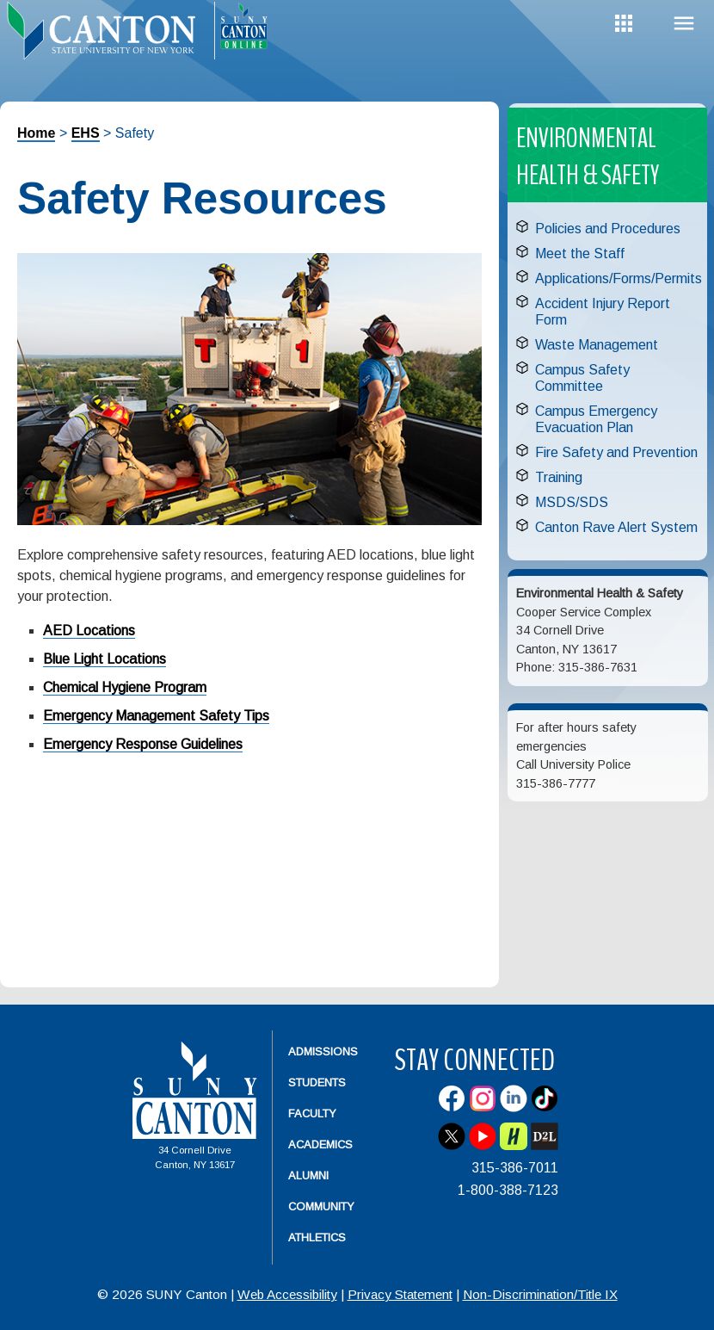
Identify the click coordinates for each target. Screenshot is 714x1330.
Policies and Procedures (607, 228)
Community (321, 1206)
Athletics (317, 1237)
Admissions (323, 1051)
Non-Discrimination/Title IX (540, 1294)
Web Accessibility (287, 1294)
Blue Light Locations (104, 659)
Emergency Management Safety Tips (156, 715)
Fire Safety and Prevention (616, 452)
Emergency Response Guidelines (143, 744)
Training (558, 477)
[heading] (107, 39)
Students (317, 1082)
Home (36, 133)
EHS (85, 133)
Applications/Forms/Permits (618, 278)
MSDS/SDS (571, 502)
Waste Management (596, 344)
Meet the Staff (580, 253)
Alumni (308, 1175)
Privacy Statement (400, 1294)
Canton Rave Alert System (616, 527)
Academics (320, 1144)
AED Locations (89, 630)
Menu (684, 23)
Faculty (312, 1113)
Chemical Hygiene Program (124, 687)
